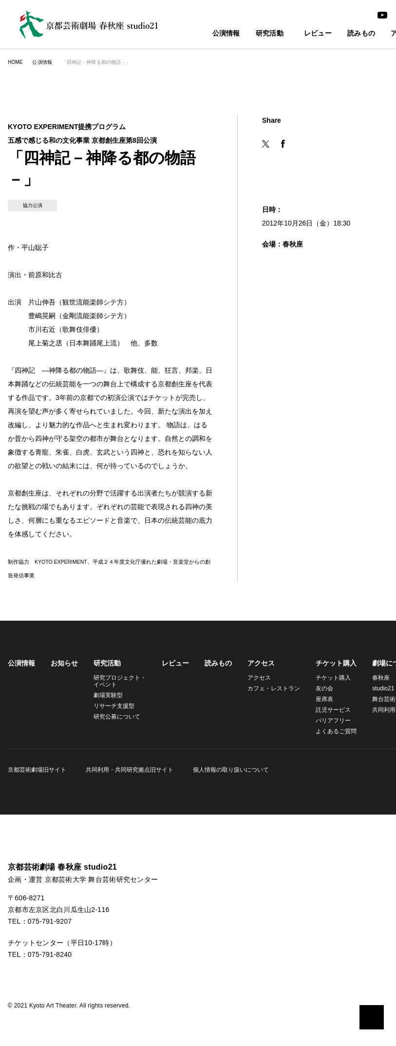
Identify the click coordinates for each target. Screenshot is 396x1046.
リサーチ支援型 (114, 684)
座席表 (318, 677)
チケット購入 (330, 642)
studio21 (378, 667)
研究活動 (248, 34)
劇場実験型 (108, 673)
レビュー (302, 34)
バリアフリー (327, 699)
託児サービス (327, 688)
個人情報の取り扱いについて (228, 748)
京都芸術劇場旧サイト (37, 748)
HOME (15, 62)
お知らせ (64, 642)
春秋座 (375, 656)
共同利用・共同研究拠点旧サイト (128, 748)
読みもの (345, 34)
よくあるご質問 (330, 709)
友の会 (318, 667)
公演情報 (205, 34)
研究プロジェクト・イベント (118, 659)
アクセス (258, 642)
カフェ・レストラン (269, 667)
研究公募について (117, 695)
